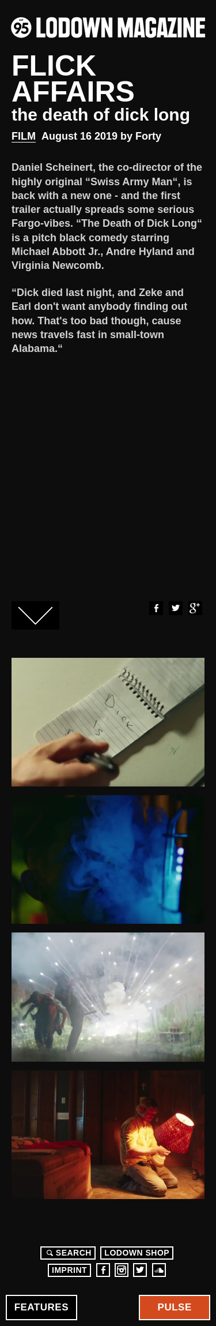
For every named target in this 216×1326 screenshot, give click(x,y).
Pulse (175, 1307)
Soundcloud (159, 1270)
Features (41, 1307)
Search (67, 1252)
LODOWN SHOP (136, 1252)
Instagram (121, 1270)
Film (24, 136)
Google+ (194, 608)
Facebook (155, 608)
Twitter (175, 608)
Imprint (69, 1270)
